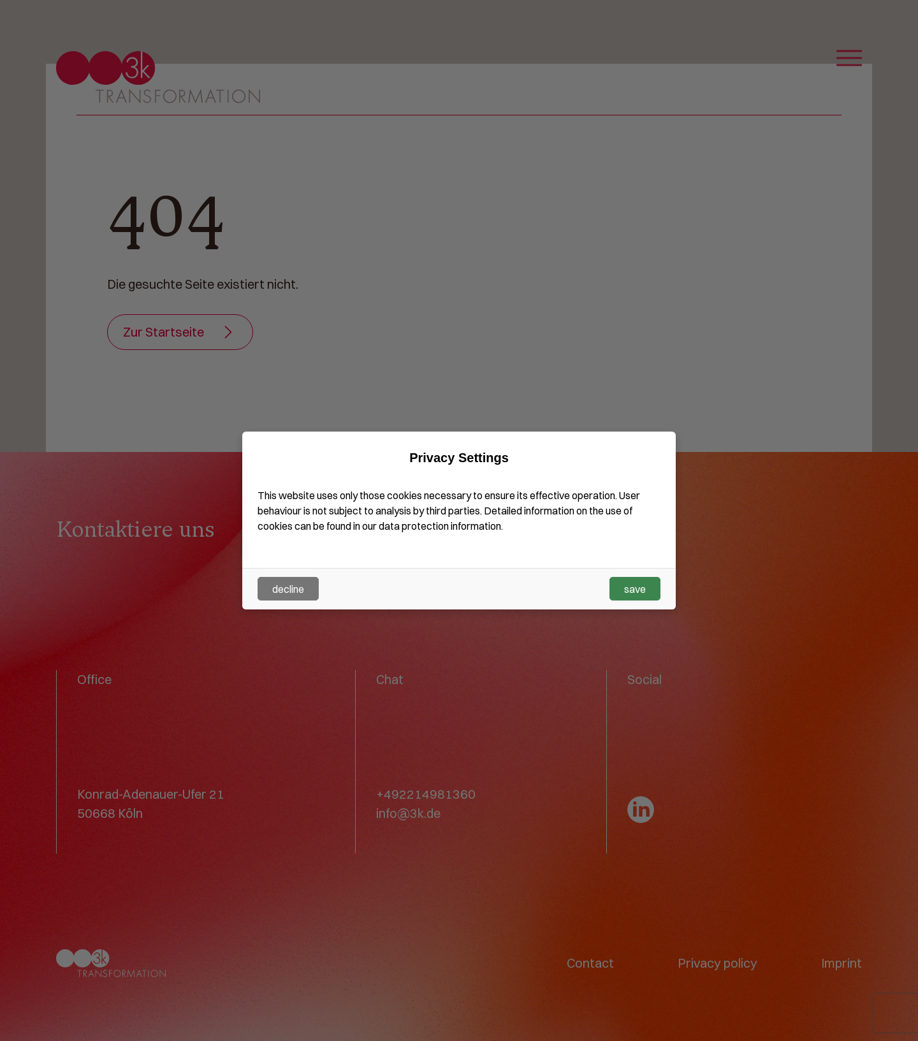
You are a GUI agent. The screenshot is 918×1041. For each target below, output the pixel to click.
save (635, 589)
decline (288, 589)
